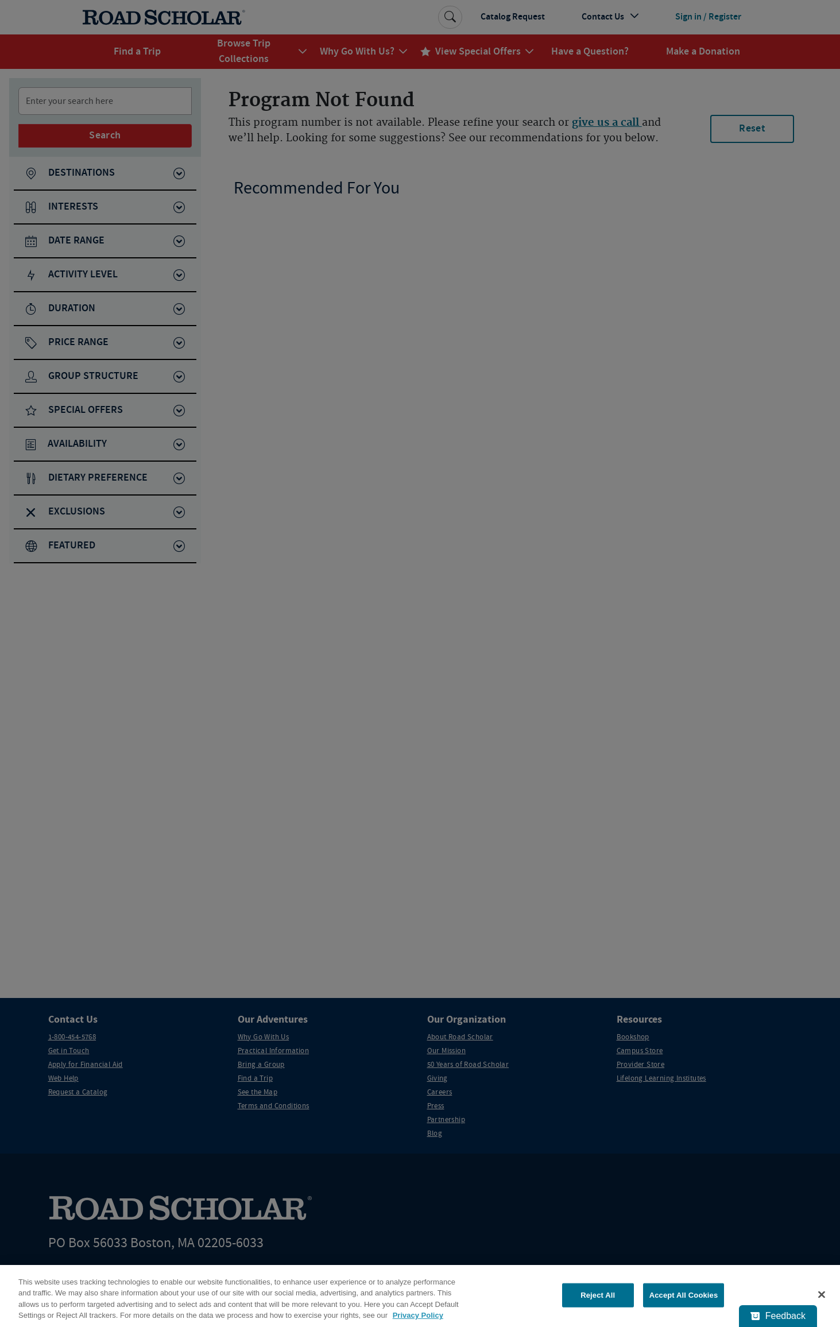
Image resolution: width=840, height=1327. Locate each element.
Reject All (597, 1295)
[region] (420, 1296)
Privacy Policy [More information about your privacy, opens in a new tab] (418, 1315)
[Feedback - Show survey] (778, 1316)
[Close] (821, 1294)
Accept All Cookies (683, 1295)
